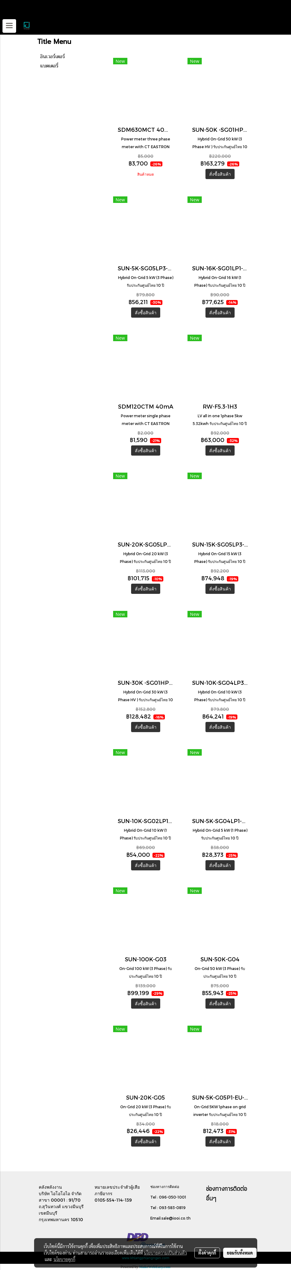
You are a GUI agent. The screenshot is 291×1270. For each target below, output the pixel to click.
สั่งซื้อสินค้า (220, 174)
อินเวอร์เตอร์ (52, 56)
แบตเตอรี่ (49, 66)
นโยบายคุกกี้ (64, 1259)
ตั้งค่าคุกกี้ (207, 1252)
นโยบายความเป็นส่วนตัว (165, 1252)
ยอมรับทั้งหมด (240, 1252)
